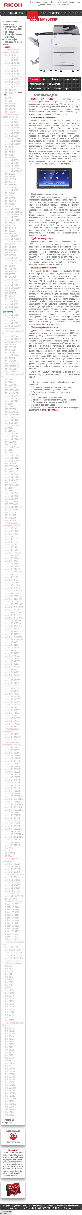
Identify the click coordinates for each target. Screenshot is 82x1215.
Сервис (57, 88)
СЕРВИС (54, 13)
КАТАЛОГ (32, 15)
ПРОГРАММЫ (64, 15)
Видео (45, 79)
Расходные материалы (40, 88)
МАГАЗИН (43, 15)
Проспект (56, 79)
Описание (34, 79)
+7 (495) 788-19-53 (13, 13)
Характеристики (37, 84)
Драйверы (69, 88)
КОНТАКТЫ (76, 15)
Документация (55, 84)
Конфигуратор (71, 79)
